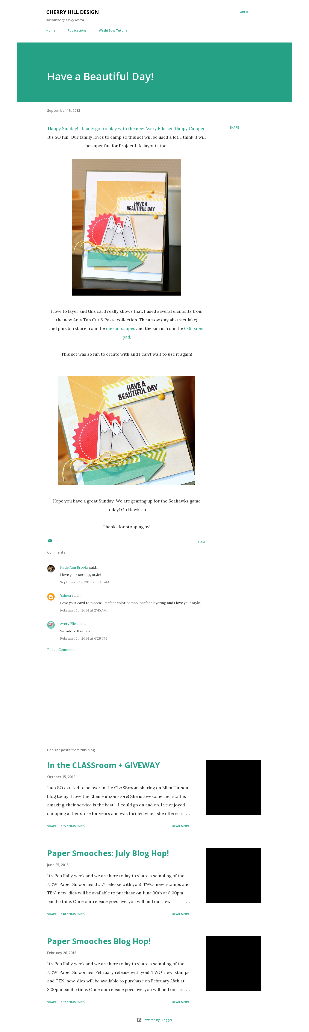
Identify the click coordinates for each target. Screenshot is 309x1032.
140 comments (73, 914)
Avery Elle (155, 128)
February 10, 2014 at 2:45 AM (83, 610)
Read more (181, 826)
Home (50, 30)
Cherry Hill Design (72, 11)
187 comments (73, 1002)
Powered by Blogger (154, 1020)
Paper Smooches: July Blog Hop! (108, 853)
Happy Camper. (190, 128)
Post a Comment (61, 649)
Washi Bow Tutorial (113, 30)
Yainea (65, 595)
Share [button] (234, 127)
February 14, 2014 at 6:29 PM (83, 638)
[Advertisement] (119, 694)
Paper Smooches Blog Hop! (98, 941)
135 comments (73, 826)
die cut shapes (120, 328)
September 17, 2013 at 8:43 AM (84, 582)
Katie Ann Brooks (74, 567)
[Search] (242, 12)
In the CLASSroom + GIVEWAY (103, 765)
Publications (77, 30)
